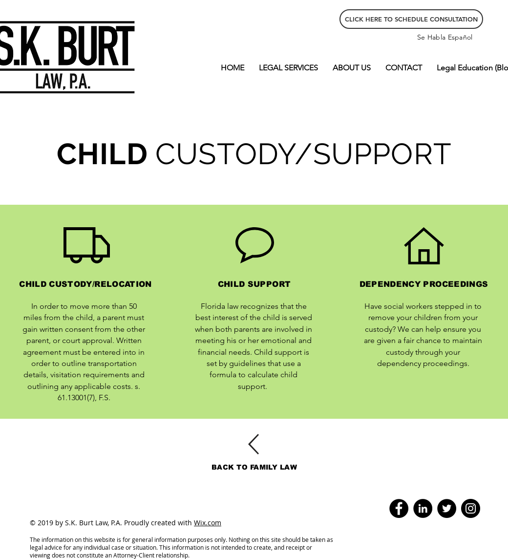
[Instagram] (470, 508)
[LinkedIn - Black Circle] (422, 508)
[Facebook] (398, 508)
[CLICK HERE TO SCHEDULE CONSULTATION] (411, 19)
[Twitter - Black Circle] (446, 508)
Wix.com (207, 522)
